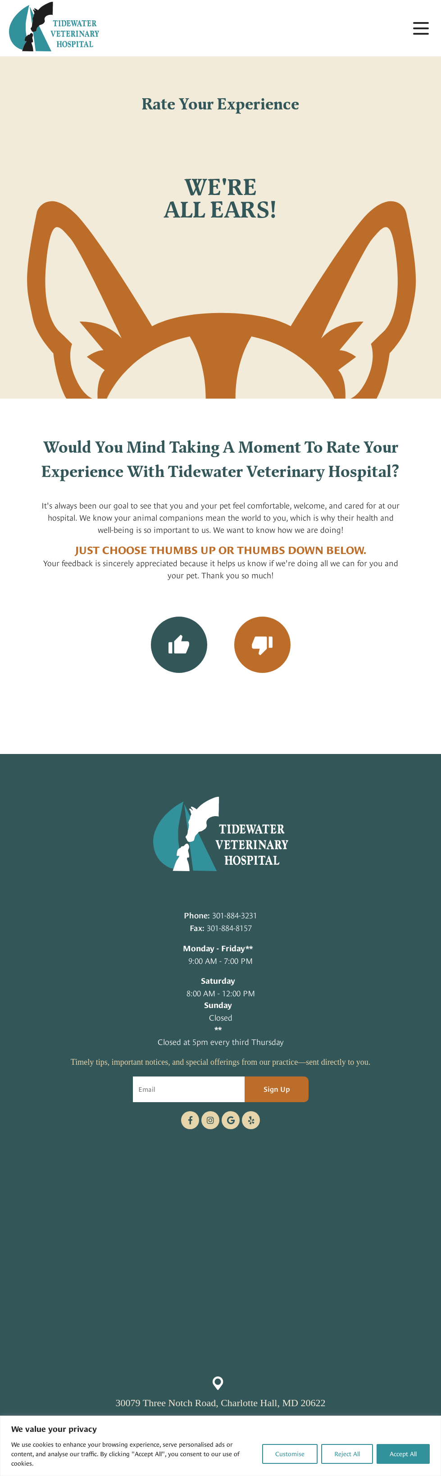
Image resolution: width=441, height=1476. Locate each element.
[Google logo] (231, 1120)
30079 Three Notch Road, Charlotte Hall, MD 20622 (221, 1402)
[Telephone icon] (251, 1120)
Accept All (403, 1454)
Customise (290, 1454)
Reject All (347, 1454)
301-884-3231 (234, 915)
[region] (220, 1446)
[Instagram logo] (210, 1120)
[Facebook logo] (190, 1120)
